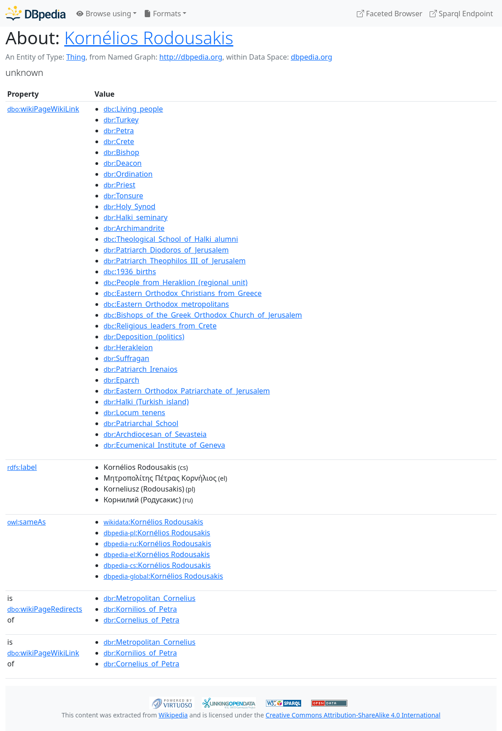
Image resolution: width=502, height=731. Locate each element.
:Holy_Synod (130, 206)
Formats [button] (162, 14)
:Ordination (128, 174)
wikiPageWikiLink (43, 109)
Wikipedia (173, 715)
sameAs (26, 522)
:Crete (119, 141)
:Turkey (121, 120)
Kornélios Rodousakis (148, 37)
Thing (75, 57)
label (22, 467)
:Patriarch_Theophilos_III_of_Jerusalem (175, 261)
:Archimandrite (134, 228)
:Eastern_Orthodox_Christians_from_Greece (183, 293)
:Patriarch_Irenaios (140, 369)
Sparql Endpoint (461, 14)
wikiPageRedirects (44, 609)
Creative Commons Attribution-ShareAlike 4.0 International (352, 715)
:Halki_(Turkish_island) (146, 402)
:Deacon (123, 163)
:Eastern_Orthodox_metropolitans (166, 304)
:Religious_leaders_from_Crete (160, 326)
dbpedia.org (311, 57)
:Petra (119, 131)
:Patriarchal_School (141, 423)
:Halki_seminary (135, 217)
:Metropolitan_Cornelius (149, 598)
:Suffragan (126, 358)
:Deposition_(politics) (144, 337)
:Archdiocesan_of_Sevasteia (155, 434)
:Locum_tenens (134, 412)
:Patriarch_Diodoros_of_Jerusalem (166, 250)
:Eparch (121, 380)
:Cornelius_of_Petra (142, 620)
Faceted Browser (389, 14)
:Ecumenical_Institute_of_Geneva (164, 445)
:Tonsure (123, 196)
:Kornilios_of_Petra (140, 609)
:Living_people (133, 109)
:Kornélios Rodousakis (153, 522)
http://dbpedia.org (190, 57)
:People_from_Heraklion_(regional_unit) (175, 282)
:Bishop (121, 152)
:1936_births (130, 271)
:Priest (119, 185)
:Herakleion (128, 347)
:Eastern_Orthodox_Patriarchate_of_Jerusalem (187, 391)
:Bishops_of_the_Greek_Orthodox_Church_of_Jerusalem (203, 315)
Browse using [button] (103, 14)
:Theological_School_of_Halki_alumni (171, 239)
